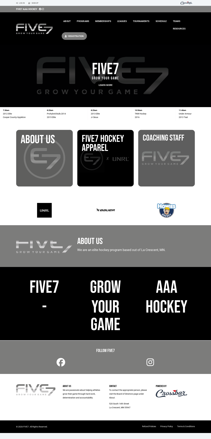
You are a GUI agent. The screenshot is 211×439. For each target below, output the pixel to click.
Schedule (161, 21)
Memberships (103, 21)
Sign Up (33, 3)
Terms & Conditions (186, 432)
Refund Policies (149, 432)
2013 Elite (95, 113)
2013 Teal (183, 117)
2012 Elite (7, 113)
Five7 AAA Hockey (26, 9)
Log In (20, 3)
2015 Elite (51, 117)
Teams (176, 21)
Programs (83, 21)
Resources (179, 28)
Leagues (122, 21)
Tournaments (141, 21)
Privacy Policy (166, 432)
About (67, 21)
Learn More (106, 85)
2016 (137, 117)
